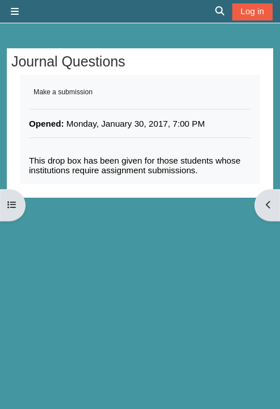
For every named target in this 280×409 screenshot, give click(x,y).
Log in (252, 11)
